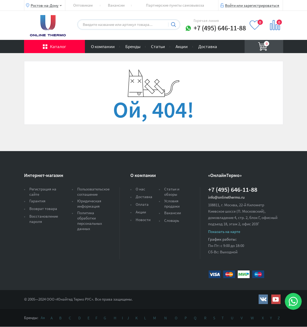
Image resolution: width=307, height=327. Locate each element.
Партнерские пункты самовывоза (175, 5)
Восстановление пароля (43, 219)
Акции (182, 46)
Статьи (158, 46)
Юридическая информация (89, 203)
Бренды (132, 46)
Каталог (58, 46)
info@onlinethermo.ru (226, 197)
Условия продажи (172, 203)
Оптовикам (83, 5)
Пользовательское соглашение (93, 191)
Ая (43, 317)
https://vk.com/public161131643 (263, 299)
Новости (143, 219)
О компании (103, 46)
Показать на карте (224, 231)
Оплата (142, 204)
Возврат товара (43, 208)
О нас (140, 188)
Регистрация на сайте (42, 191)
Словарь (171, 220)
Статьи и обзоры (171, 191)
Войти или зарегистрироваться (252, 5)
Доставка (207, 46)
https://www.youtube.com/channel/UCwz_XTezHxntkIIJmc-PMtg (276, 299)
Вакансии (116, 5)
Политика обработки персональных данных (89, 220)
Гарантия (37, 200)
